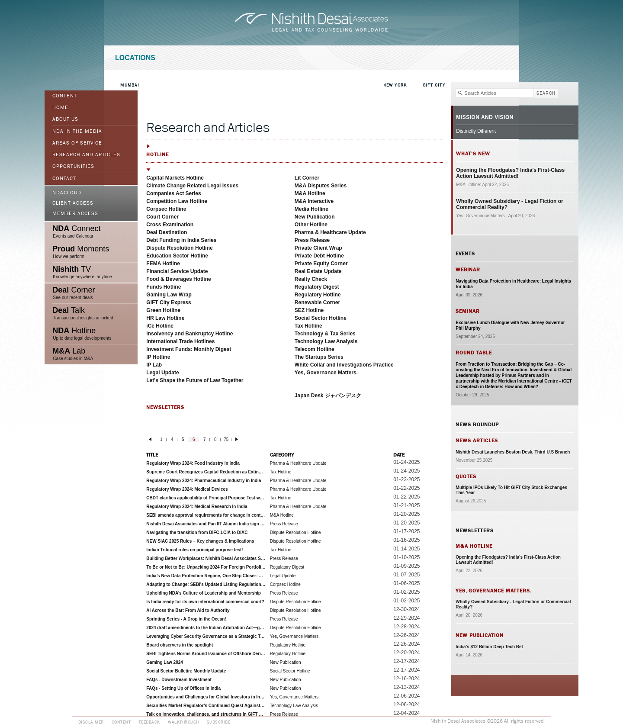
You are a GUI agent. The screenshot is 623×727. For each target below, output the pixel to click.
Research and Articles (86, 155)
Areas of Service (77, 143)
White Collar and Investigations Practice (344, 365)
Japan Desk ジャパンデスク (328, 395)
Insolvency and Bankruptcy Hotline (189, 334)
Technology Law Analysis (326, 341)
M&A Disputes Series (321, 186)
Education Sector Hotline (177, 256)
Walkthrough (183, 722)
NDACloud (66, 193)
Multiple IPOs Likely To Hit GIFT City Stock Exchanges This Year (511, 490)
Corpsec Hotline (166, 209)
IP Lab (154, 365)
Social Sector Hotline (321, 318)
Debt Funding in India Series (181, 240)
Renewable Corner (317, 302)
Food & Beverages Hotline (178, 279)
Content (64, 96)
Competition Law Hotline (176, 201)
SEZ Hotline (309, 310)
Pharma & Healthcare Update (330, 232)
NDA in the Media (77, 131)
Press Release (312, 240)
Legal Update (162, 373)
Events (465, 254)
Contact (64, 178)
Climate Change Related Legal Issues (192, 186)
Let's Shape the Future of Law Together (194, 380)
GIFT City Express (168, 302)
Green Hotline (163, 310)
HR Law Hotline (165, 318)
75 (226, 439)
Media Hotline (311, 209)
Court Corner (162, 217)
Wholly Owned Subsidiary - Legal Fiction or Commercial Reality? (509, 204)
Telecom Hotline (314, 349)
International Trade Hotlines (180, 341)
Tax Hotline (308, 326)
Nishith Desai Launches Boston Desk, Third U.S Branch (513, 452)
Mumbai (129, 85)
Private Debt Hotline (319, 256)
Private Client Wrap (318, 248)
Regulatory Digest (317, 287)
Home (60, 107)
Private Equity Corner (321, 264)
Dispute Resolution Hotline (179, 248)
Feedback (149, 722)
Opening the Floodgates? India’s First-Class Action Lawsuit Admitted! (510, 173)
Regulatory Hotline (318, 295)
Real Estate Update (318, 271)
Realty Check (311, 279)
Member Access (75, 213)
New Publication (315, 217)
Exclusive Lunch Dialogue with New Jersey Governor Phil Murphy (510, 325)
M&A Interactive (314, 201)
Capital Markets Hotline (175, 178)
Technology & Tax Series (325, 334)
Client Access (72, 203)
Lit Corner (307, 178)
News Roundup (477, 424)
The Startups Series (319, 357)
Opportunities (73, 166)
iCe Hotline (159, 326)
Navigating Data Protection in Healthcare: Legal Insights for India (513, 284)
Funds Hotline (163, 287)
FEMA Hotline (163, 264)
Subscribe (219, 722)
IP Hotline (158, 357)
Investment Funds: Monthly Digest (188, 349)
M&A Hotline (310, 193)
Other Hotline (311, 225)
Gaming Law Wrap (168, 295)
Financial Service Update (177, 271)
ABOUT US (65, 119)
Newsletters (475, 531)
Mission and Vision (485, 117)
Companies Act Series (173, 193)
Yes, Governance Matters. (326, 373)
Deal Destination (166, 232)
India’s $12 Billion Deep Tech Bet (489, 646)
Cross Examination (169, 225)
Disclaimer (91, 722)
